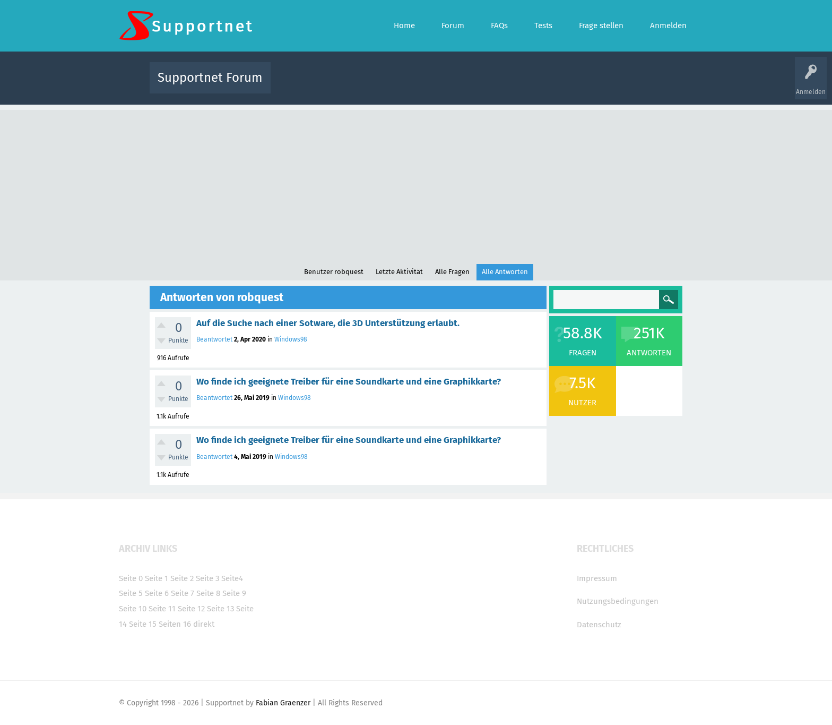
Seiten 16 (175, 624)
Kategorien (510, 85)
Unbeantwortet (429, 85)
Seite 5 (131, 593)
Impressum (597, 578)
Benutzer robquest (333, 272)
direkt (203, 624)
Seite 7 (182, 593)
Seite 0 (131, 578)
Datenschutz (599, 624)
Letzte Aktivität (399, 272)
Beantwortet (214, 339)
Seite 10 (132, 608)
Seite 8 (208, 593)
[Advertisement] (416, 184)
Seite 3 (207, 578)
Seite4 (232, 578)
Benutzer (548, 85)
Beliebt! (386, 85)
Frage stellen (589, 85)
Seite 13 (220, 608)
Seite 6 (157, 593)
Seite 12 (191, 608)
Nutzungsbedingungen (617, 601)
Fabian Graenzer (283, 702)
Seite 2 (182, 578)
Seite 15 (143, 624)
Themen (473, 85)
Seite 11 (162, 608)
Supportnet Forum (210, 77)
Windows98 (290, 339)
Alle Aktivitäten (300, 85)
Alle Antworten (505, 272)
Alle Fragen (348, 85)
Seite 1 (156, 578)
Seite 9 (234, 593)
